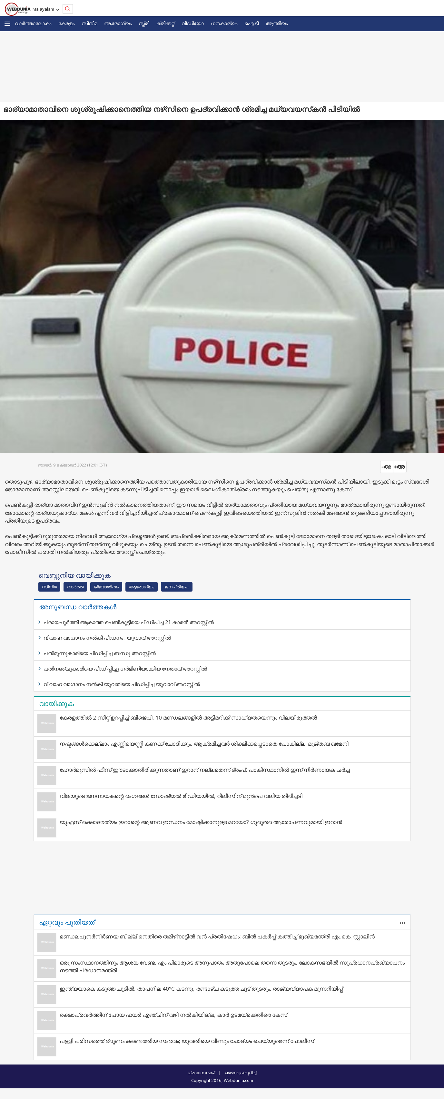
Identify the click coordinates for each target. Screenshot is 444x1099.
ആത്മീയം (277, 23)
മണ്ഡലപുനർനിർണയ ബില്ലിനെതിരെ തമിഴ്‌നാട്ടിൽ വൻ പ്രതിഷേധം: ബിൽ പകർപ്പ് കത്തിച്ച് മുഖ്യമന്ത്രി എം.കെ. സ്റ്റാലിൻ (217, 936)
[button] (7, 23)
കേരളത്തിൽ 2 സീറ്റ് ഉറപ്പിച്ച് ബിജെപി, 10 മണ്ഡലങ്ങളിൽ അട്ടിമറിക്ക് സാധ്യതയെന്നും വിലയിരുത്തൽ (188, 717)
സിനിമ (89, 23)
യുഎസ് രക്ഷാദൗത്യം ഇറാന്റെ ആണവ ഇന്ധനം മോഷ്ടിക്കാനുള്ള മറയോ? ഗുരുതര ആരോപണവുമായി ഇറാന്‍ (201, 822)
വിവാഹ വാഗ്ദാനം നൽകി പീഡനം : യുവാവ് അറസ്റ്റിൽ (107, 637)
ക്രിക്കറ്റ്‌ (165, 23)
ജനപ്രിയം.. (176, 587)
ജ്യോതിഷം (106, 587)
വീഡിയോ (193, 23)
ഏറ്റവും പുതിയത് (66, 922)
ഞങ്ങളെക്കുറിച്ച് (240, 1072)
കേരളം (66, 23)
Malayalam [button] (44, 9)
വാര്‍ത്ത (75, 587)
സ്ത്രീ (144, 23)
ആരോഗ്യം (118, 23)
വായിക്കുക (56, 703)
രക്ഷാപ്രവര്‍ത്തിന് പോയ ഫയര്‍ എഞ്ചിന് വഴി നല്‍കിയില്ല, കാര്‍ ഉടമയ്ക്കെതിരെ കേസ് (173, 1014)
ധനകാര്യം (224, 23)
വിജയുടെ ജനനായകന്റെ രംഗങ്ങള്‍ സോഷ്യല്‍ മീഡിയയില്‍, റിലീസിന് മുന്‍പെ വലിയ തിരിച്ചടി (181, 796)
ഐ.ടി (251, 23)
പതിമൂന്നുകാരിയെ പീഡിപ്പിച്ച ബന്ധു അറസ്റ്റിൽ (100, 653)
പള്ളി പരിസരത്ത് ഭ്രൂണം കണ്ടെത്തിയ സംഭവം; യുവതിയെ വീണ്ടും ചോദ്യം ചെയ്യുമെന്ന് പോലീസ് (187, 1041)
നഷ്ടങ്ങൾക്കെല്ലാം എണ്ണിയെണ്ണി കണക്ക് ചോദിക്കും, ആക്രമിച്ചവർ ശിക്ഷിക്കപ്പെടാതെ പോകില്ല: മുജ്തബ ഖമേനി (204, 743)
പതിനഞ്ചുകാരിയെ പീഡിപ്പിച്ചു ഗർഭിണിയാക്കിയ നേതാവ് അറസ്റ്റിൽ (125, 668)
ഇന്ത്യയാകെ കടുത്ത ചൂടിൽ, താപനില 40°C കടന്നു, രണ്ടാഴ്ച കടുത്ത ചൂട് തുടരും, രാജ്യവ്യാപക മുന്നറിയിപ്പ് (201, 988)
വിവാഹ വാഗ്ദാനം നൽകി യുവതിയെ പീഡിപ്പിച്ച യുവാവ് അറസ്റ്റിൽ (122, 684)
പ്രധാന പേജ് (201, 1072)
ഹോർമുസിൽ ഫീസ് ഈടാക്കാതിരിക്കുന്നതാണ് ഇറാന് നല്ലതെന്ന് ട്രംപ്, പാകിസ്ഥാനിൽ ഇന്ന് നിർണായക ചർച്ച (205, 769)
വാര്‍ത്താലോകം (33, 23)
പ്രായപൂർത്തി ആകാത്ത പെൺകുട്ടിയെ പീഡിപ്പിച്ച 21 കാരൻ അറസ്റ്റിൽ (129, 622)
